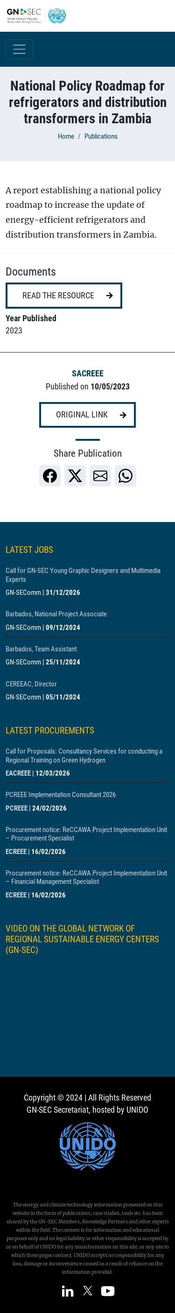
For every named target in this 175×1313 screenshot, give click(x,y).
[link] (50, 476)
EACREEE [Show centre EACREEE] (18, 773)
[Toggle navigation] (19, 49)
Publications (101, 136)
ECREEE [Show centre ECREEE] (16, 851)
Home (66, 136)
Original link (82, 414)
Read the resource (58, 295)
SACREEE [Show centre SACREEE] (88, 373)
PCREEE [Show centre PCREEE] (17, 808)
